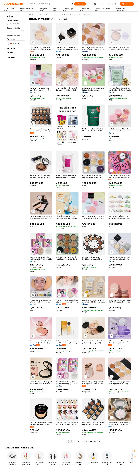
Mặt (65, 15)
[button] (72, 4)
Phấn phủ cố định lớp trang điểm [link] (80, 15)
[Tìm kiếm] (80, 4)
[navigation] (16, 228)
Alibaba (31, 15)
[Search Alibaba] (49, 4)
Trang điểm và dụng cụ (53, 15)
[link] (135, 451)
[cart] (101, 4)
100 (95, 441)
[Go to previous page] (61, 441)
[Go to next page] (99, 441)
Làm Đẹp (40, 15)
